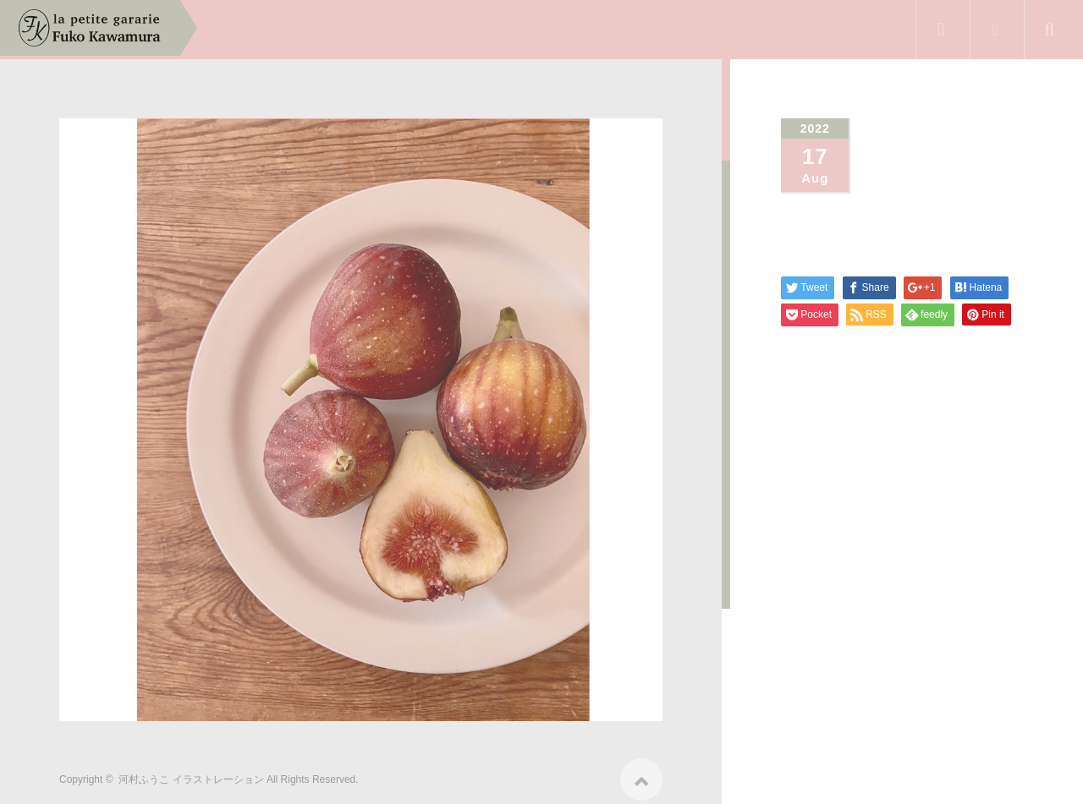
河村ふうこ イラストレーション (190, 773)
